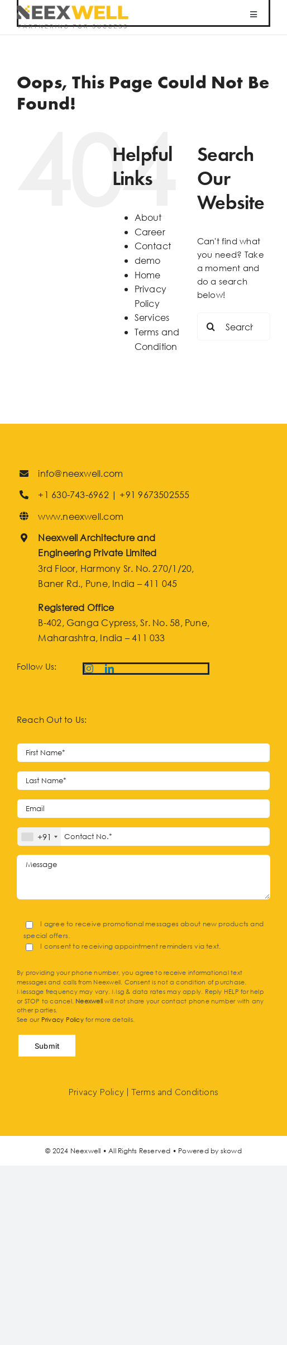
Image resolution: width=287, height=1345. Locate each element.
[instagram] (88, 668)
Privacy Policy (62, 1019)
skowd (231, 1150)
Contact (153, 246)
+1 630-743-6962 (73, 494)
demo (148, 260)
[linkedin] (109, 668)
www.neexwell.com (80, 516)
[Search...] (233, 326)
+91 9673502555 (154, 494)
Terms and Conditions (175, 1092)
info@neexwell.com (80, 473)
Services (152, 317)
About (148, 217)
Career (150, 232)
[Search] (211, 326)
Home (148, 275)
